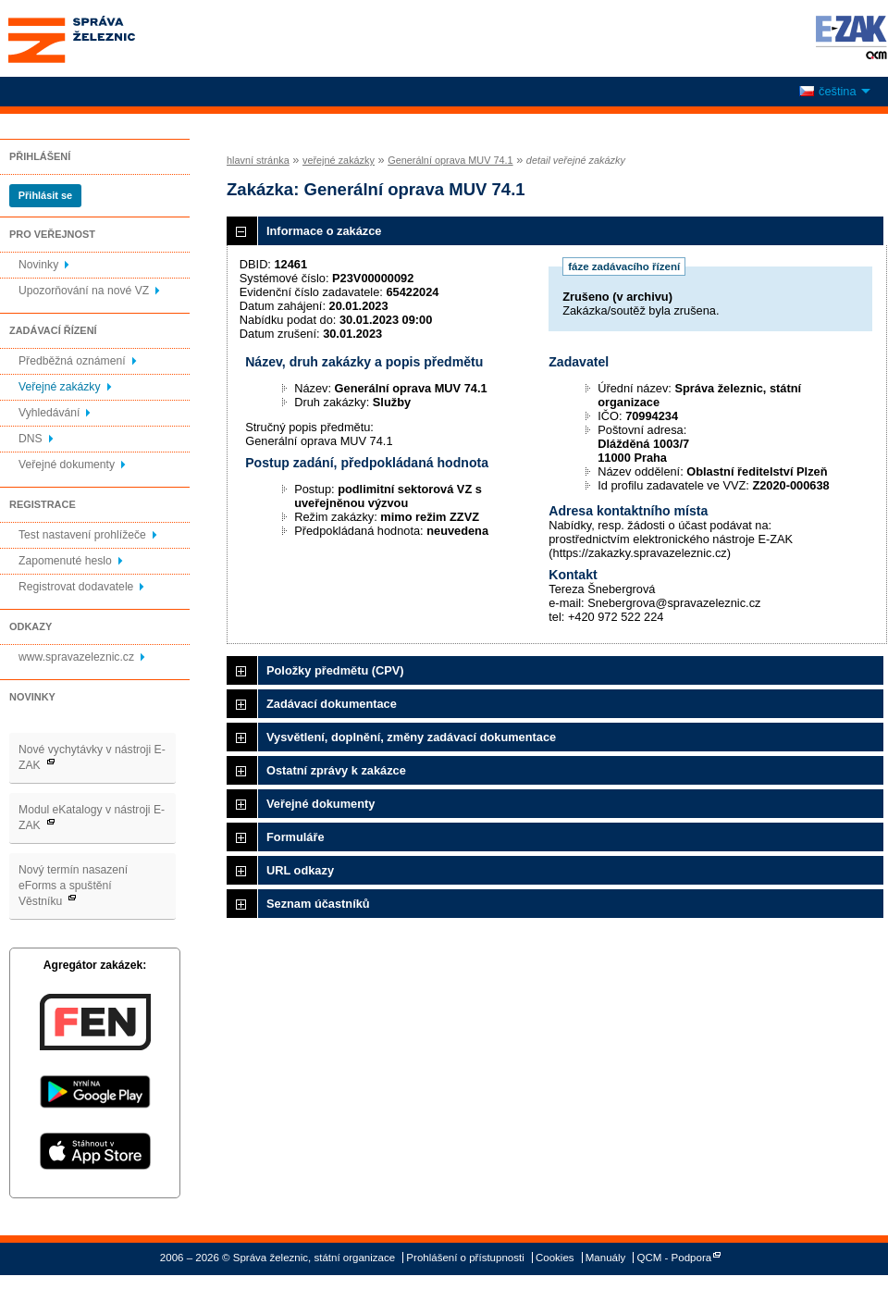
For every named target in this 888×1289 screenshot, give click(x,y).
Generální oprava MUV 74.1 (450, 160)
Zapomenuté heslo (65, 560)
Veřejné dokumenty (66, 464)
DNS (30, 438)
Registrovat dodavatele (75, 586)
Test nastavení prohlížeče (82, 534)
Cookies (555, 1257)
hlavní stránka (258, 160)
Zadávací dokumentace (331, 704)
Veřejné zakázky (59, 386)
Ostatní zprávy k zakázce (336, 770)
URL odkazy (300, 870)
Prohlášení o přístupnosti (465, 1257)
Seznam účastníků (318, 904)
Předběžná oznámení (72, 360)
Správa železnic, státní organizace (105, 38)
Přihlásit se (45, 195)
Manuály (606, 1257)
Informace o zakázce (323, 231)
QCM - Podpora (674, 1257)
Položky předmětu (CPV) (335, 670)
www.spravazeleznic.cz (76, 657)
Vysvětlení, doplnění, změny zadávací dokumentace (411, 737)
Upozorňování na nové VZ (83, 290)
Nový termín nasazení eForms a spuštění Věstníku (73, 885)
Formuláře (295, 837)
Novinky (38, 264)
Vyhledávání (49, 412)
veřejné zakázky (338, 160)
